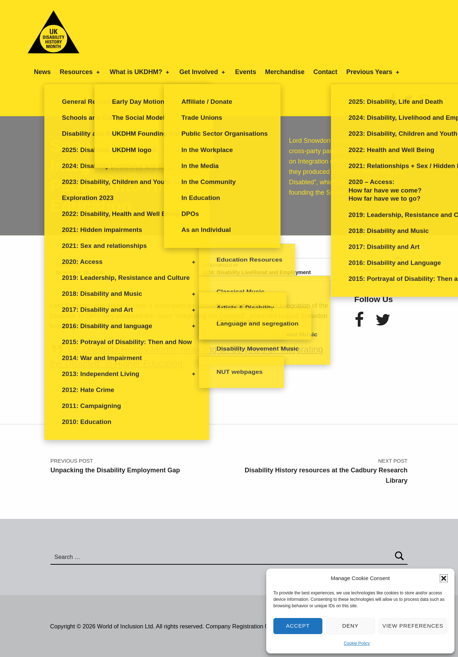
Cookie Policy (357, 643)
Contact (325, 72)
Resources (80, 72)
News (42, 72)
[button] (443, 578)
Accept (298, 626)
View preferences (413, 626)
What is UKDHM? (139, 72)
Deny (350, 626)
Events (245, 72)
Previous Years (373, 72)
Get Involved (202, 72)
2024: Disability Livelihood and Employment (256, 272)
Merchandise (284, 72)
